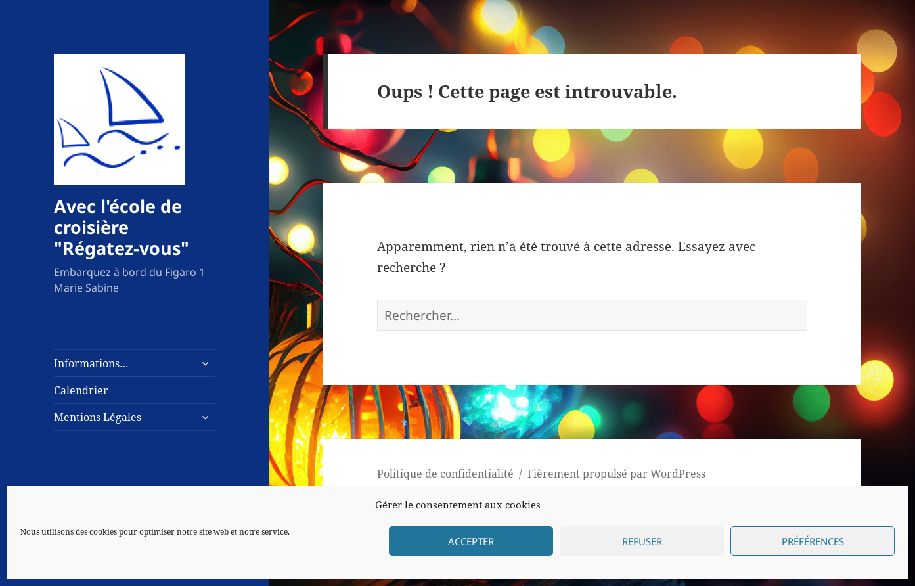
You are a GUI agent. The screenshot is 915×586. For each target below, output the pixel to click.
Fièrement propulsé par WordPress (616, 473)
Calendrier (81, 390)
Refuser (642, 541)
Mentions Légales (97, 417)
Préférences (813, 541)
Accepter (471, 541)
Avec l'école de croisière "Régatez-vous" (121, 227)
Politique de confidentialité (445, 473)
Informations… (91, 363)
